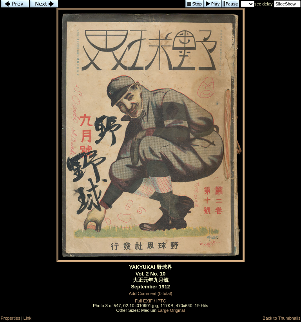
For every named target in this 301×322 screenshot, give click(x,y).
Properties (10, 318)
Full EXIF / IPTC (150, 301)
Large (163, 310)
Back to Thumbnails (281, 318)
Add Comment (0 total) (150, 293)
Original (177, 310)
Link (27, 318)
